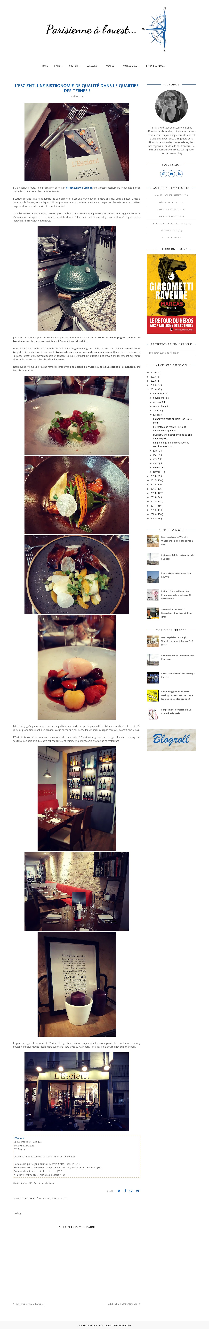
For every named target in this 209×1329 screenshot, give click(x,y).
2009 (153, 514)
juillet (156, 414)
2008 (153, 518)
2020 (153, 385)
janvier (157, 471)
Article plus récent (30, 1303)
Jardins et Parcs (168, 216)
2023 (153, 380)
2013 (153, 497)
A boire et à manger (36, 1198)
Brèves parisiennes (169, 202)
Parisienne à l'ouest (95, 1325)
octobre (157, 402)
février (157, 467)
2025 (153, 376)
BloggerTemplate (123, 1325)
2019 (153, 389)
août (156, 410)
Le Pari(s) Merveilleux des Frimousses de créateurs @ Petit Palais (176, 595)
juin (155, 450)
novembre (159, 397)
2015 (153, 488)
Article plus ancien (123, 1303)
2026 (153, 372)
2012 (153, 501)
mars (156, 463)
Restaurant (60, 1198)
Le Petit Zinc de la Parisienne (168, 223)
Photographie (169, 237)
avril (155, 459)
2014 (153, 493)
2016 (153, 484)
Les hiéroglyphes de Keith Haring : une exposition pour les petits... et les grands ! (177, 695)
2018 (153, 476)
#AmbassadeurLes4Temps (169, 195)
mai (155, 454)
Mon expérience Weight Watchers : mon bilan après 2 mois (177, 540)
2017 (153, 480)
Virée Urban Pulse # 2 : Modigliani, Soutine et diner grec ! (176, 613)
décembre (158, 393)
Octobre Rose (169, 230)
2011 (153, 505)
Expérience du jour (168, 209)
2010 (153, 509)
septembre (159, 406)
